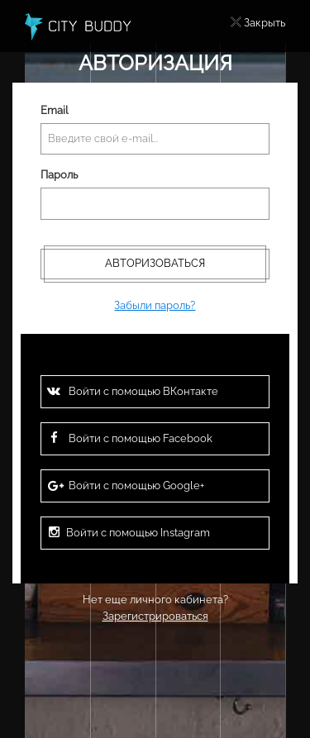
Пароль (59, 175)
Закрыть (264, 23)
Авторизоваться (155, 263)
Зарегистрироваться (155, 616)
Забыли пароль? (154, 305)
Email (55, 110)
